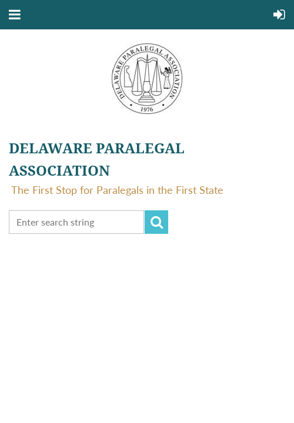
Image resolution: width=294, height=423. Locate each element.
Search (156, 222)
